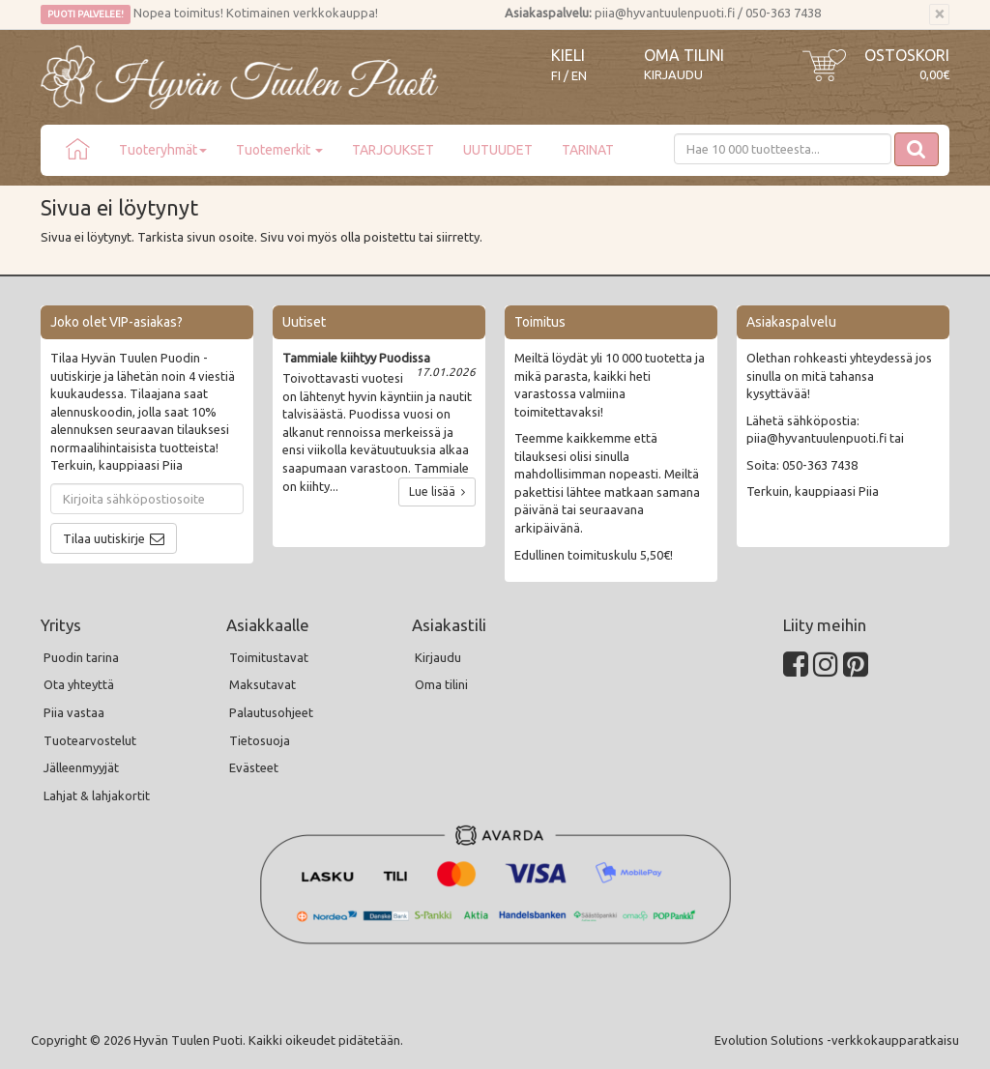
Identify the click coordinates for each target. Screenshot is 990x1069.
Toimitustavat (268, 657)
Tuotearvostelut (90, 740)
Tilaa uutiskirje (104, 538)
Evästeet (253, 767)
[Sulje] (939, 14)
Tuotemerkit (279, 150)
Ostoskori (906, 55)
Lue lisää (437, 491)
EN (579, 76)
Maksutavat (262, 684)
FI (556, 76)
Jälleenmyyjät (81, 767)
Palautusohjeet (271, 712)
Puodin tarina (81, 657)
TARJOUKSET (393, 150)
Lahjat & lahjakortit (97, 795)
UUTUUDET (498, 150)
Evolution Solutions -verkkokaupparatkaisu (836, 1040)
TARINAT (588, 150)
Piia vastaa (74, 712)
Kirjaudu (673, 74)
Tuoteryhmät (163, 150)
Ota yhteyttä (79, 684)
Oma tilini (684, 55)
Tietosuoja (259, 740)
